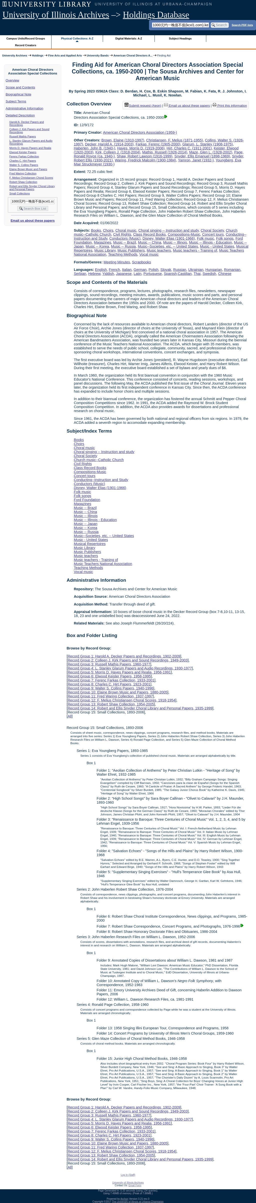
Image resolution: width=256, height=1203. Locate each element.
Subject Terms (16, 101)
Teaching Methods (123, 254)
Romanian (232, 270)
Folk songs (225, 238)
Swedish (209, 274)
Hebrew (94, 274)
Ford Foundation (87, 500)
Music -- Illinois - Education (210, 242)
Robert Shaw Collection (23, 181)
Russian (179, 270)
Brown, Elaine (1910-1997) (123, 140)
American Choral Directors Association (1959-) (140, 132)
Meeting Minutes (117, 262)
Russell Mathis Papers (23, 136)
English (101, 270)
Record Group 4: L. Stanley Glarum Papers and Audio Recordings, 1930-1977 (130, 668)
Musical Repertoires (90, 544)
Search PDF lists (242, 24)
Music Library (105, 250)
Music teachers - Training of (195, 250)
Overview (12, 80)
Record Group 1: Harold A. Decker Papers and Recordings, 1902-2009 (124, 656)
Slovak (165, 270)
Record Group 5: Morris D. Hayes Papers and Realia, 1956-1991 (119, 672)
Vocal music (148, 254)
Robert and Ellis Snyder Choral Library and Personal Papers (32, 188)
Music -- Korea (97, 246)
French (114, 270)
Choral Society (212, 230)
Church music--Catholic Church (99, 460)
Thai (197, 274)
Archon (124, 1199)
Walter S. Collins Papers (24, 164)
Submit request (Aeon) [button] (143, 105)
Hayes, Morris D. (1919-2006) (141, 148)
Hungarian (214, 270)
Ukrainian (196, 270)
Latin (137, 274)
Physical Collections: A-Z (77, 38)
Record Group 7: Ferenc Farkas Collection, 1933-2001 (111, 680)
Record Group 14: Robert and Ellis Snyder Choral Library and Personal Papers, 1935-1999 (140, 708)
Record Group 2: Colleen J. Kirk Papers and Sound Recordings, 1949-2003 (128, 660)
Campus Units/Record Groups (25, 38)
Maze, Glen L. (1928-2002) (210, 152)
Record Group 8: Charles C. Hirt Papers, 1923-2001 (109, 684)
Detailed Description (20, 115)
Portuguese (153, 274)
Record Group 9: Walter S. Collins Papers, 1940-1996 (110, 688)
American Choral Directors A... (133, 55)
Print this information (229, 105)
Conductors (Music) (124, 238)
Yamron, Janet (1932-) (196, 160)
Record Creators (25, 45)
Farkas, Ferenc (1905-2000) (158, 144)
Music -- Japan (85, 524)
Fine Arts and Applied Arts (65, 55)
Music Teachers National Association (103, 564)
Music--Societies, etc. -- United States (168, 246)
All (70, 716)
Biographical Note (19, 94)
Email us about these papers (32, 220)
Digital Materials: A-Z (128, 38)
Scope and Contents (20, 87)
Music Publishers (131, 250)
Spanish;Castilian (178, 274)
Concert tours (213, 234)
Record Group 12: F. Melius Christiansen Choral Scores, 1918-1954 (121, 700)
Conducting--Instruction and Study (101, 480)
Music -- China (149, 242)
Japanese (124, 274)
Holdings (38, 55)
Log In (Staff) (128, 1175)
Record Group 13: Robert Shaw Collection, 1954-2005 (111, 704)
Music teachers (159, 250)
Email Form (134, 1185)
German (140, 270)
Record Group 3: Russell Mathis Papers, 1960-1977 (109, 664)
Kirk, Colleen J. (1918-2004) (118, 152)
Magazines (102, 242)
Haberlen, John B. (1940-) (94, 148)
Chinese (225, 274)
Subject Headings (180, 38)
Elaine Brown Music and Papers (28, 169)
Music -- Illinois (175, 242)
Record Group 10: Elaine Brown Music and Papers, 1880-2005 (117, 692)
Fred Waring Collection (23, 173)
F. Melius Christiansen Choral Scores (31, 177)
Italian (127, 270)
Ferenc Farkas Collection (24, 156)
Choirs (108, 230)
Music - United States (217, 246)
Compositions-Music (184, 234)
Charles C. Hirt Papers (23, 160)
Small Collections (20, 193)
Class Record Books (149, 234)
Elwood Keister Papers (23, 152)
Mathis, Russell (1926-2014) (164, 152)
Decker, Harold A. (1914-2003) (109, 144)
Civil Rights (122, 234)
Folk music (205, 238)
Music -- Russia (123, 246)
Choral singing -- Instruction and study (168, 230)
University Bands (98, 55)
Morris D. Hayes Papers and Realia (30, 147)
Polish (153, 270)
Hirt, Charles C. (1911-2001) (189, 148)
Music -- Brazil (124, 242)
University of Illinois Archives (55, 15)
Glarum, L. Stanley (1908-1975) (207, 144)
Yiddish (108, 274)
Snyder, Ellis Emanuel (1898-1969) (202, 156)
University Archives (14, 55)
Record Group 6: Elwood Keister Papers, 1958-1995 (109, 676)
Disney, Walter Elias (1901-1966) (168, 238)
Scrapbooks (141, 262)
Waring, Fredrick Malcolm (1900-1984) (145, 160)
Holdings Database (156, 15)
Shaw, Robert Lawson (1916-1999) (144, 156)
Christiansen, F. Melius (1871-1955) (174, 140)
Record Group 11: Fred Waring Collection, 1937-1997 (110, 696)
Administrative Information (24, 108)
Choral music (126, 230)
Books (96, 230)
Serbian (80, 274)
